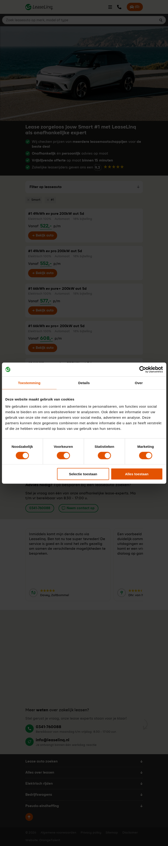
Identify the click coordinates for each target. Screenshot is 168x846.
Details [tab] (84, 383)
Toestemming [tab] (29, 383)
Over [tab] (139, 383)
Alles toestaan (136, 474)
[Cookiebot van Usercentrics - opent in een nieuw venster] (142, 369)
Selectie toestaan (83, 474)
